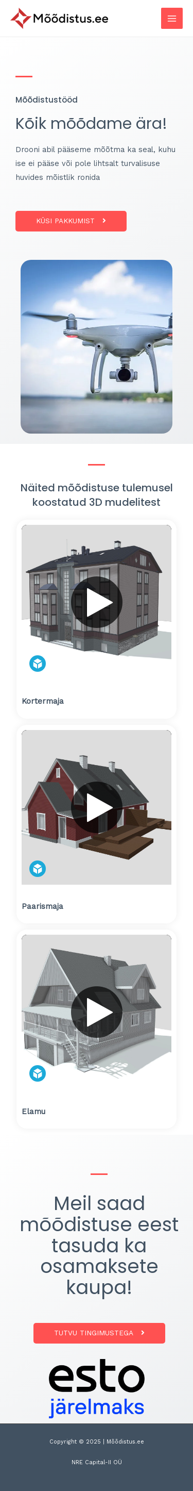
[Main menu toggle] (172, 18)
